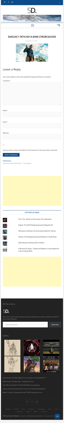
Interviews (20, 411)
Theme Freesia (31, 416)
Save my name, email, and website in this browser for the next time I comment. (30, 150)
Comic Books (41, 409)
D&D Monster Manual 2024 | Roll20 (31, 243)
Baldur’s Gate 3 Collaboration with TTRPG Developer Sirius (22, 392)
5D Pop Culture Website (11, 416)
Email (5, 122)
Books (28, 411)
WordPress (39, 416)
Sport (56, 409)
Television (31, 409)
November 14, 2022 (31, 41)
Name (5, 110)
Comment (7, 81)
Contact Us (44, 411)
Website (6, 133)
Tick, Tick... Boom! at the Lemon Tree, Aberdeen (35, 219)
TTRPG (35, 411)
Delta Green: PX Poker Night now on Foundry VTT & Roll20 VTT (24, 378)
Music (49, 409)
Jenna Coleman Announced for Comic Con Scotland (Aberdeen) (24, 389)
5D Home (8, 409)
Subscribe (55, 324)
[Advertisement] (32, 191)
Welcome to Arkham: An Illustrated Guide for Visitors (37, 231)
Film (23, 409)
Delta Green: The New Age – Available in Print (18, 381)
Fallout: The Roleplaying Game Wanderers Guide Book (37, 237)
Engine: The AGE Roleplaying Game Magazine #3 (35, 225)
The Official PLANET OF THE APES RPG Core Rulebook (21, 385)
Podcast (16, 409)
